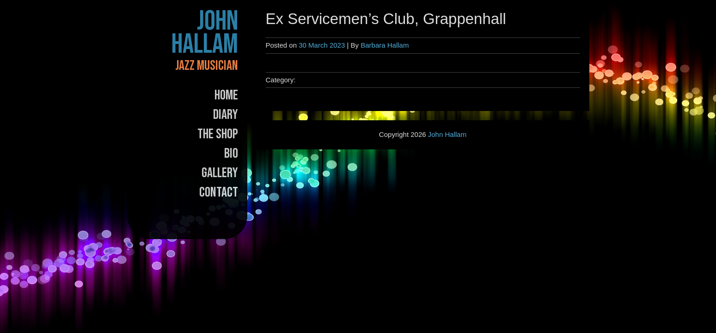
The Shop (217, 134)
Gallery (220, 173)
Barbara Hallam (385, 45)
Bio (231, 153)
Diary (225, 114)
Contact (218, 192)
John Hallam (204, 33)
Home (226, 95)
